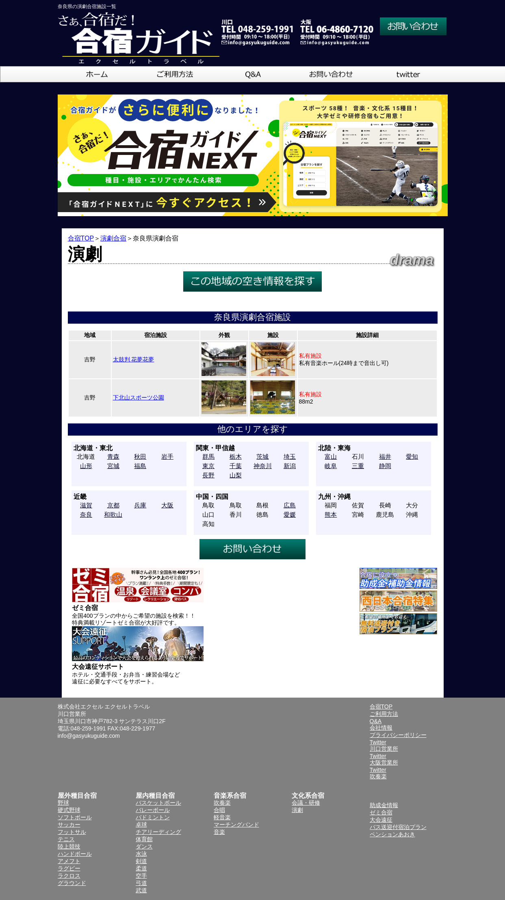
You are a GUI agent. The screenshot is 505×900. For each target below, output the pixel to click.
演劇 (297, 810)
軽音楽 (222, 817)
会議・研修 (306, 802)
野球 (63, 802)
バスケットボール (158, 802)
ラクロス (69, 875)
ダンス (144, 846)
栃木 (236, 456)
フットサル (72, 832)
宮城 (113, 465)
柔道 (141, 868)
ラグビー (69, 868)
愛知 (412, 456)
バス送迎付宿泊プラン (398, 827)
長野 (208, 475)
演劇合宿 (113, 238)
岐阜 (331, 465)
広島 (290, 505)
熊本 (331, 514)
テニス (66, 839)
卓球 (141, 824)
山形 (86, 465)
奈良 (86, 514)
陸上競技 (69, 846)
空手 (141, 875)
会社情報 (381, 727)
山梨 (236, 475)
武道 (141, 890)
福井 (385, 456)
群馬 (208, 456)
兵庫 (140, 505)
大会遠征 (381, 819)
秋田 (140, 456)
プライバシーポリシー (398, 735)
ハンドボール (75, 854)
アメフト (69, 861)
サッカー (69, 824)
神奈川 (263, 465)
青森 (113, 456)
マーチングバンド (236, 824)
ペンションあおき (392, 834)
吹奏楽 (222, 802)
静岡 (385, 465)
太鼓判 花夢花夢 (133, 359)
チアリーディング (158, 832)
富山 (331, 456)
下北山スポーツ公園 (138, 397)
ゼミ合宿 (381, 812)
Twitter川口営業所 (384, 745)
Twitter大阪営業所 (384, 759)
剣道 (141, 861)
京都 (113, 505)
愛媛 (290, 514)
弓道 (141, 883)
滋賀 (86, 505)
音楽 (219, 832)
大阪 (167, 505)
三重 (358, 465)
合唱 (219, 810)
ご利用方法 (384, 714)
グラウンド (72, 883)
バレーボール (153, 810)
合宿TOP (81, 238)
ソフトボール (75, 817)
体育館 (144, 839)
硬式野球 (69, 810)
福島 (140, 465)
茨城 (262, 456)
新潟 (290, 465)
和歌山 (113, 514)
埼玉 (290, 456)
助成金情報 (384, 805)
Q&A (376, 721)
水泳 (141, 854)
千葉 (236, 465)
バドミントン (153, 817)
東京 (208, 465)
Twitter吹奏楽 (378, 773)
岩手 (167, 456)
